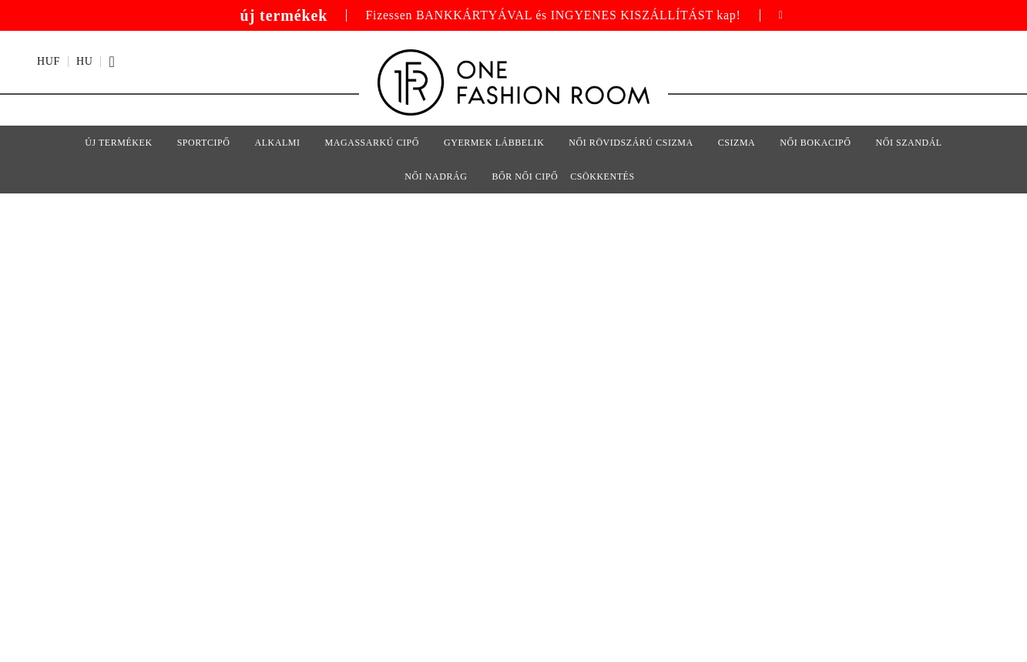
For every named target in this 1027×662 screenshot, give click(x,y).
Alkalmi (277, 142)
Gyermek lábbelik (494, 142)
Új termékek (118, 142)
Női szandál (908, 142)
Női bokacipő (815, 142)
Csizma (737, 142)
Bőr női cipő (525, 176)
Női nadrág (435, 176)
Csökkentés (602, 176)
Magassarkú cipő (372, 142)
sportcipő (203, 142)
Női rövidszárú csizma (631, 142)
